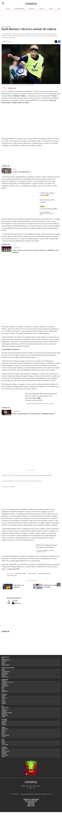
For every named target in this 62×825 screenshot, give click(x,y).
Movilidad (4, 711)
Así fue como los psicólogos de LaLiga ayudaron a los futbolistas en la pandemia (35, 251)
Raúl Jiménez (44, 93)
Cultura (4, 736)
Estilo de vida (5, 744)
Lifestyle (4, 675)
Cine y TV (41, 8)
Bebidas (3, 749)
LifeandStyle (5, 691)
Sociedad (4, 703)
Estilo (8, 8)
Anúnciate (31, 804)
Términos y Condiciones (31, 799)
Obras (3, 687)
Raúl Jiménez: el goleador (18, 586)
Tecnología (4, 686)
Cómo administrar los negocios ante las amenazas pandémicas (21, 481)
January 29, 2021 (49, 403)
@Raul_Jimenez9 (44, 393)
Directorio (31, 805)
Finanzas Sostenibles (7, 712)
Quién (3, 727)
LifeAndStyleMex (35, 788)
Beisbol (3, 670)
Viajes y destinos (6, 751)
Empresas (14, 169)
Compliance (31, 802)
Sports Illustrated (8, 667)
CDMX (3, 699)
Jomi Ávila (15, 601)
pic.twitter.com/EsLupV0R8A (48, 209)
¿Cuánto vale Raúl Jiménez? (21, 172)
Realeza (3, 729)
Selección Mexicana (44, 573)
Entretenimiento (19, 8)
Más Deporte (5, 674)
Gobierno (4, 695)
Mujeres (3, 690)
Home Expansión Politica (7, 682)
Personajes (4, 752)
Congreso (4, 698)
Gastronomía (5, 748)
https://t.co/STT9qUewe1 (47, 547)
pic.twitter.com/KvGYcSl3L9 (33, 400)
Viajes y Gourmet (5, 735)
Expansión (5, 679)
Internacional (5, 684)
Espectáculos (5, 728)
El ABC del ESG (5, 715)
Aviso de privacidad (31, 801)
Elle (3, 739)
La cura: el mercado (8, 486)
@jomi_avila (13, 88)
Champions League (20, 573)
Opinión (3, 702)
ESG (2, 688)
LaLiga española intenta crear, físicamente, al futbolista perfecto (33, 414)
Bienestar (4, 753)
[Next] (58, 584)
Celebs (3, 743)
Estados (4, 700)
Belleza (3, 733)
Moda (3, 732)
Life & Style (5, 657)
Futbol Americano (6, 671)
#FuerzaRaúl (32, 398)
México (3, 696)
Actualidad (4, 720)
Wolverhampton (12, 575)
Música (51, 8)
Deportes (32, 8)
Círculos (4, 731)
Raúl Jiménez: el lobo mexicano (50, 586)
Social (3, 708)
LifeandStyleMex (27, 788)
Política (4, 694)
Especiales (4, 724)
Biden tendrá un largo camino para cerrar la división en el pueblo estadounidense (27, 475)
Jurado (3, 756)
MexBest (4, 747)
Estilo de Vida (5, 755)
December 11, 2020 (41, 551)
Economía (4, 683)
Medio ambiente (5, 707)
